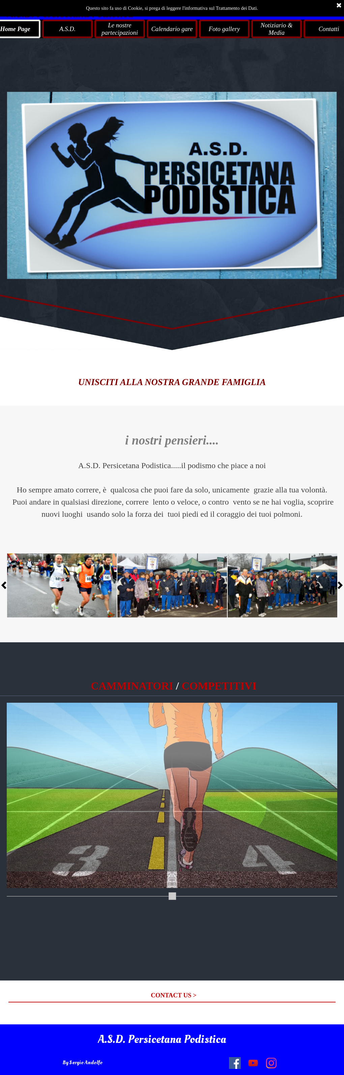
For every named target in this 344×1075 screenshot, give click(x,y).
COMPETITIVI (218, 686)
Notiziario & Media (277, 29)
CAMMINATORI (132, 686)
